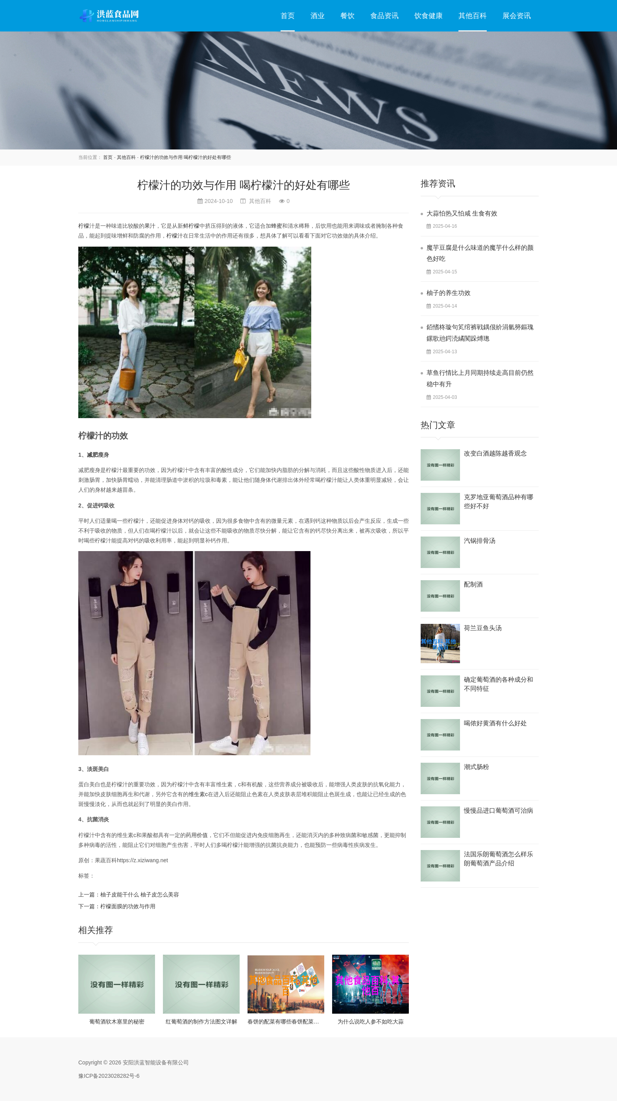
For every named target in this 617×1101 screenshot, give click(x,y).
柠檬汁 (174, 235)
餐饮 (347, 16)
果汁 (149, 226)
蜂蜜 (276, 226)
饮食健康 (428, 16)
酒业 (317, 16)
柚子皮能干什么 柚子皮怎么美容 (139, 894)
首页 (288, 16)
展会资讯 (516, 16)
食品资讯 (384, 16)
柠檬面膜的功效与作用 (127, 906)
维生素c (198, 794)
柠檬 (83, 226)
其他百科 (472, 16)
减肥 (92, 455)
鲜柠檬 (191, 226)
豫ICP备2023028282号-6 (109, 1076)
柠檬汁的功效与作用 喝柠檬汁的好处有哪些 (185, 157)
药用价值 (197, 835)
